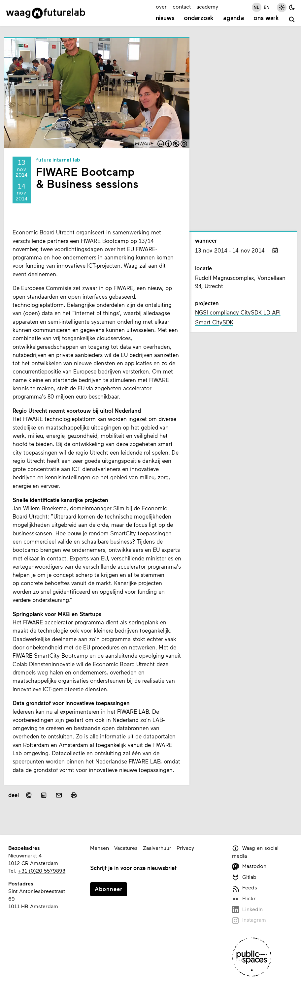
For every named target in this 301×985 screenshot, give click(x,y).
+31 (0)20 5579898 (41, 870)
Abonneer (108, 888)
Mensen (99, 848)
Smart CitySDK (214, 322)
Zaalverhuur (157, 848)
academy (207, 6)
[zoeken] (292, 19)
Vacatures (126, 848)
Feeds (244, 888)
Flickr (244, 899)
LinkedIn (247, 909)
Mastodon (249, 866)
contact (182, 6)
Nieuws (165, 18)
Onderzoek (199, 18)
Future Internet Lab (58, 160)
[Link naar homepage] (45, 13)
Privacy (185, 848)
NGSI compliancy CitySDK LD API (238, 312)
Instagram (249, 920)
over (161, 6)
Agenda (233, 18)
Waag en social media (255, 852)
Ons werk (266, 18)
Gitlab (244, 877)
